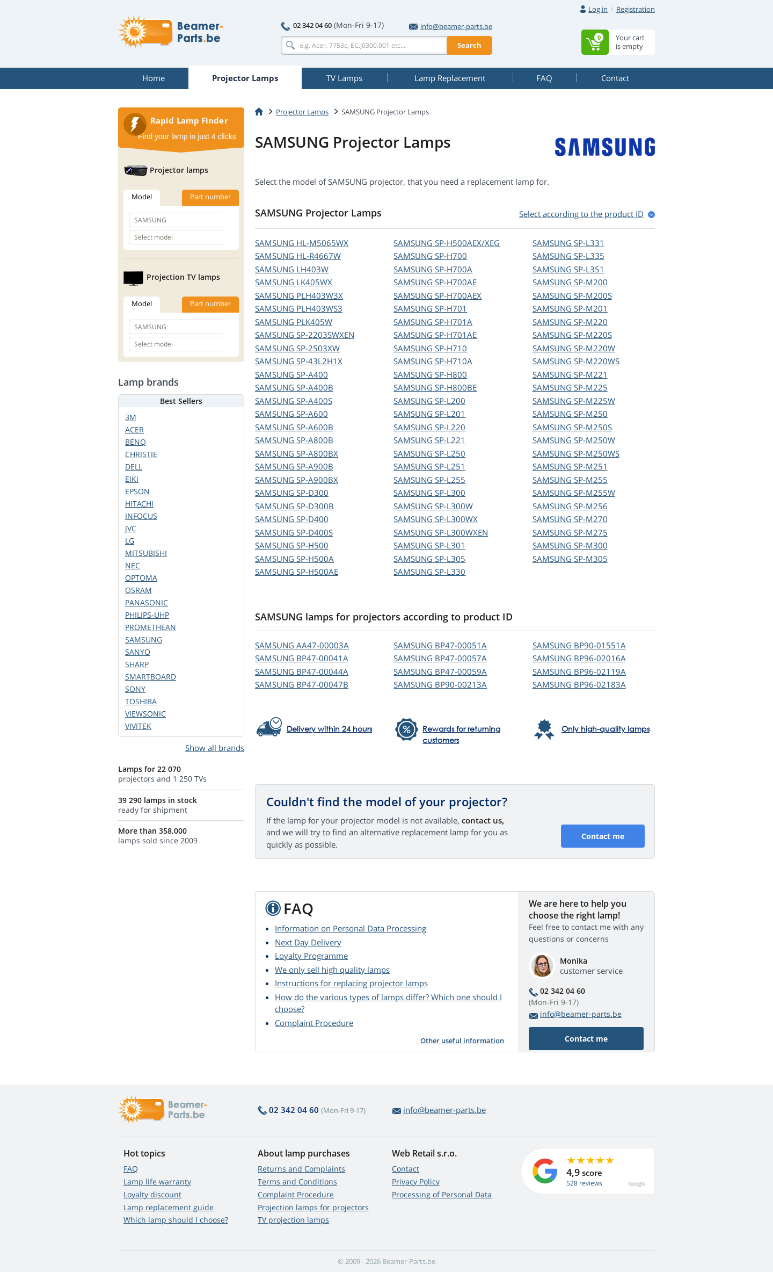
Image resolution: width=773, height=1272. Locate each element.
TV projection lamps (293, 1220)
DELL (133, 466)
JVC (130, 528)
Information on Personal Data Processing (350, 928)
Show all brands (214, 747)
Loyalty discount (152, 1194)
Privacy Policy (416, 1181)
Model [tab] (142, 196)
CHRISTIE (141, 454)
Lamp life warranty (157, 1181)
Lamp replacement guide (168, 1207)
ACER (134, 429)
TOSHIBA (141, 701)
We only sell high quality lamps (332, 969)
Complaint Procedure (314, 1022)
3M (130, 417)
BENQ (135, 442)
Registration (635, 9)
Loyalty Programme (311, 955)
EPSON (137, 491)
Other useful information (462, 1040)
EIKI (131, 479)
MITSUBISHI (146, 553)
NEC (132, 565)
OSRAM (138, 590)
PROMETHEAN (150, 627)
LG (129, 541)
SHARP (137, 664)
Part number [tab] (210, 196)
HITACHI (139, 503)
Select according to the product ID (581, 213)
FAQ (130, 1168)
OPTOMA (141, 578)
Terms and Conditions (297, 1181)
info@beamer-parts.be (450, 26)
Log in (598, 9)
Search (469, 45)
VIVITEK (138, 726)
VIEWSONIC (145, 714)
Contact (405, 1168)
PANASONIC (146, 602)
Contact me (602, 836)
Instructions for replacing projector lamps (351, 983)
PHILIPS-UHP (147, 615)
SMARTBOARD (150, 676)
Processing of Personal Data (442, 1194)
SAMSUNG (301, 242)
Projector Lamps (302, 112)
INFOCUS (141, 516)
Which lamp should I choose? (175, 1220)
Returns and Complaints (301, 1168)
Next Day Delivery (308, 942)
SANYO (137, 652)
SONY (135, 689)
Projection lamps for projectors (313, 1207)
